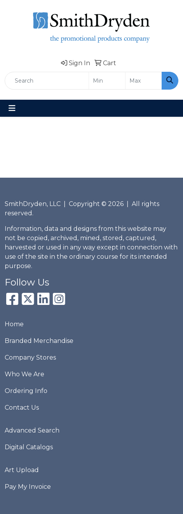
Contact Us (22, 407)
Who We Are (24, 374)
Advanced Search (32, 430)
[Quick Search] (47, 81)
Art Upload (22, 470)
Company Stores (30, 357)
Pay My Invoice (28, 486)
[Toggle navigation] (12, 108)
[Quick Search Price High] (143, 81)
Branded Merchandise (39, 340)
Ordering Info (26, 391)
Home (14, 324)
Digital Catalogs (29, 447)
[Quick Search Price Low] (107, 81)
